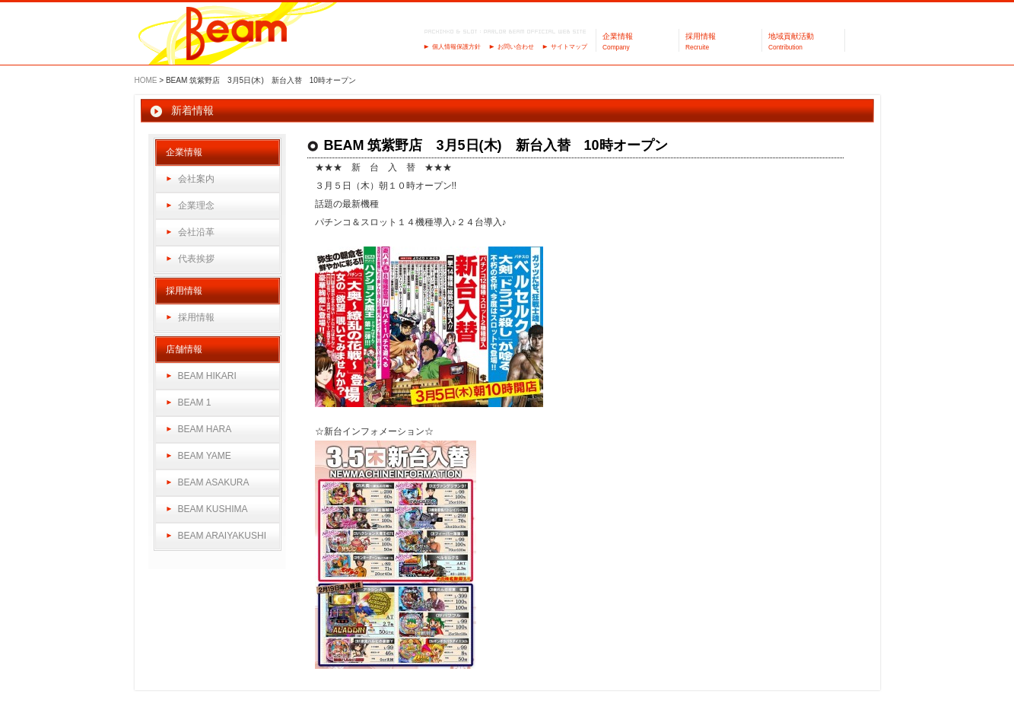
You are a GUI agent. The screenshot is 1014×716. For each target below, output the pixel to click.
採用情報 (196, 317)
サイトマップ (569, 46)
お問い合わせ (515, 46)
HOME (146, 80)
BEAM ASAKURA (214, 482)
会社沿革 (196, 232)
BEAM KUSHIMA (213, 509)
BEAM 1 (194, 402)
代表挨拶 (196, 258)
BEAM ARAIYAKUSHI (222, 535)
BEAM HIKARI (207, 376)
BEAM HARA (205, 429)
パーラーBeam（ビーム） (237, 34)
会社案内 (196, 178)
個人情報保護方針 (456, 46)
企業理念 (196, 205)
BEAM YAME (204, 455)
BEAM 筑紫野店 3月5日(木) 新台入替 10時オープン (496, 145)
